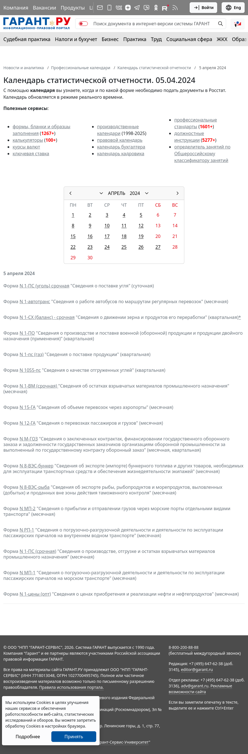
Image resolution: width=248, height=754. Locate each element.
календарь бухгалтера (121, 147)
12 (140, 225)
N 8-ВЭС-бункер (37, 466)
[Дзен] (128, 7)
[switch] (83, 23)
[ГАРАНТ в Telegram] (137, 7)
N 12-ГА (28, 423)
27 (157, 247)
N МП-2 (28, 508)
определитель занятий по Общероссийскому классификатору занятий (202, 153)
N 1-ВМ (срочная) (39, 386)
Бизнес (110, 39)
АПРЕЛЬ (116, 193)
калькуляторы (28, 140)
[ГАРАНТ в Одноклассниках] (156, 7)
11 (124, 225)
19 (140, 236)
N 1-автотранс (35, 301)
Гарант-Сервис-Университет (122, 742)
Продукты (73, 7)
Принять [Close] (74, 736)
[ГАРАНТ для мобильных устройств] (109, 7)
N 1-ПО (27, 333)
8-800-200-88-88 (183, 647)
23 (90, 247)
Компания (15, 7)
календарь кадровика (120, 153)
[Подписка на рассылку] (100, 7)
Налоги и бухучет (76, 39)
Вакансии (44, 7)
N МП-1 (28, 573)
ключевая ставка (31, 153)
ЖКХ (222, 39)
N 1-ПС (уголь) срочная (44, 286)
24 (106, 247)
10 (106, 225)
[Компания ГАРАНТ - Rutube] (165, 7)
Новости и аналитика (23, 67)
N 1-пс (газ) (32, 354)
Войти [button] (203, 7)
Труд (156, 39)
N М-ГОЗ (29, 439)
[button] (238, 23)
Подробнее (27, 736)
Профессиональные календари (81, 67)
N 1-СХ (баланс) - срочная (47, 317)
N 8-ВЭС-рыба (35, 487)
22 (72, 247)
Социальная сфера (189, 39)
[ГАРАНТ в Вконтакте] (119, 7)
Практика (134, 39)
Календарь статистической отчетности (154, 67)
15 (72, 236)
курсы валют (26, 147)
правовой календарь (120, 140)
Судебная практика (26, 39)
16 (90, 236)
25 (124, 247)
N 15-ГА (28, 407)
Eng (233, 7)
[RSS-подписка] (175, 7)
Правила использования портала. (71, 687)
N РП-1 (27, 530)
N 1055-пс (30, 370)
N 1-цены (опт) (35, 594)
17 (106, 236)
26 (140, 247)
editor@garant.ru (197, 669)
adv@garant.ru (194, 685)
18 (124, 236)
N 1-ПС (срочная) (38, 551)
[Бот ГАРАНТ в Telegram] (146, 7)
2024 (135, 193)
